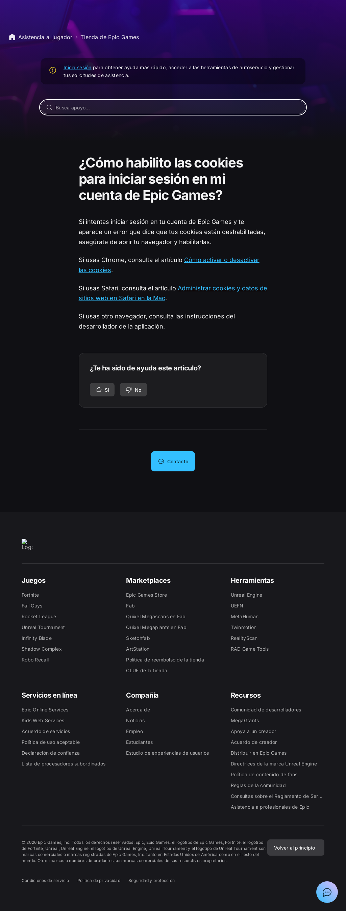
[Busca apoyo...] (173, 107)
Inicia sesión (78, 67)
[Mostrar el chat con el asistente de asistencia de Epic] (327, 892)
